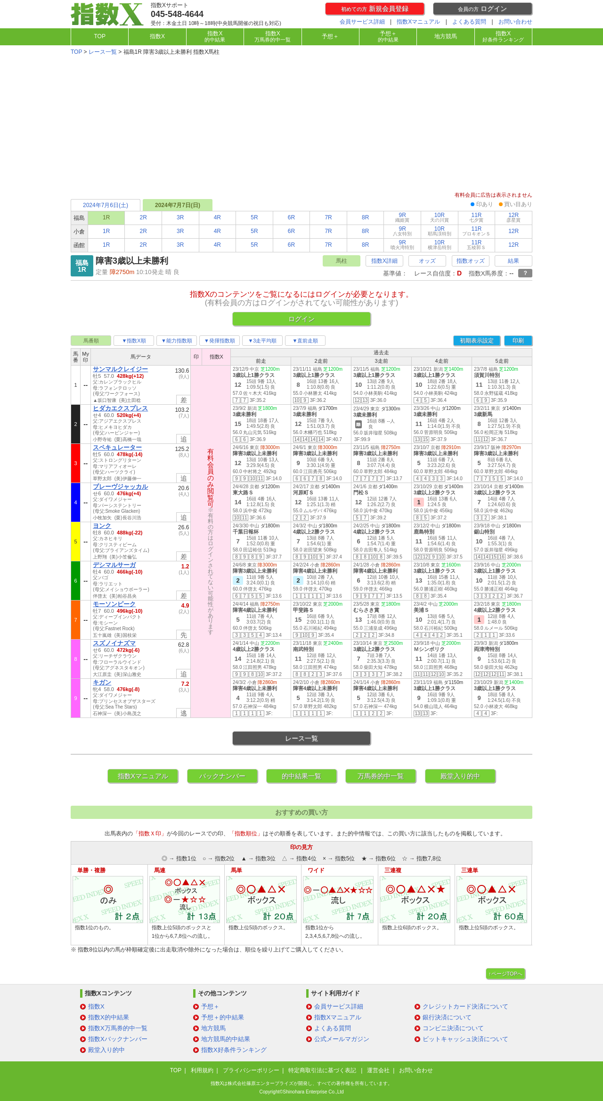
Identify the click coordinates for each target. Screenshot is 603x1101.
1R (106, 231)
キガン (102, 682)
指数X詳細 (384, 261)
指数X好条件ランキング (234, 1049)
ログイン (482, 8)
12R (513, 217)
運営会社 (378, 1070)
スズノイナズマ (114, 643)
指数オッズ (470, 261)
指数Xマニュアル (418, 21)
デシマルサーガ (114, 564)
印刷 (518, 340)
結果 (513, 261)
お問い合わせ (515, 21)
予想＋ (330, 36)
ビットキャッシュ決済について (465, 1039)
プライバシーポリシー (251, 1070)
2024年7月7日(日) (177, 205)
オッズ (427, 261)
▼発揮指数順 (219, 340)
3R (180, 217)
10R (439, 217)
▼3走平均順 (262, 340)
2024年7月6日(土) (105, 205)
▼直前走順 (305, 340)
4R (217, 217)
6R (291, 217)
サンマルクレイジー (120, 369)
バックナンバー (222, 776)
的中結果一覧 (301, 776)
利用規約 (202, 1070)
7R (328, 217)
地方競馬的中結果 (225, 1039)
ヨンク (102, 525)
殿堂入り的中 (460, 776)
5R (254, 217)
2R (143, 217)
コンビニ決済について (453, 1028)
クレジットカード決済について (465, 1006)
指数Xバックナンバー (117, 1039)
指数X (157, 36)
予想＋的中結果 (222, 1017)
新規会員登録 (374, 8)
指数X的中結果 (108, 1017)
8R (365, 217)
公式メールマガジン (341, 1039)
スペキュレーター (117, 447)
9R (402, 217)
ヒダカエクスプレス (120, 408)
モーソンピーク (114, 604)
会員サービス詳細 (362, 21)
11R (476, 217)
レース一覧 (103, 52)
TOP (99, 36)
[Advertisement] (301, 124)
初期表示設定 (477, 340)
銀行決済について (447, 1017)
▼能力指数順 (176, 340)
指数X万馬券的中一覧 (117, 1028)
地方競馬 (445, 36)
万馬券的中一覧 (381, 776)
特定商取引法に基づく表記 (323, 1070)
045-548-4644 (177, 14)
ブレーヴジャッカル (120, 486)
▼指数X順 (134, 340)
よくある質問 (469, 21)
